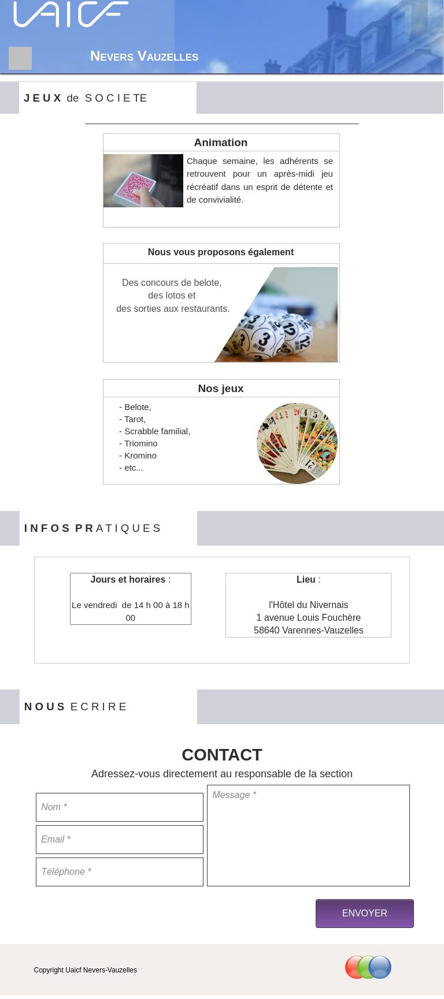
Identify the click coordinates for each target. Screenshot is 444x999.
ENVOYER (364, 913)
